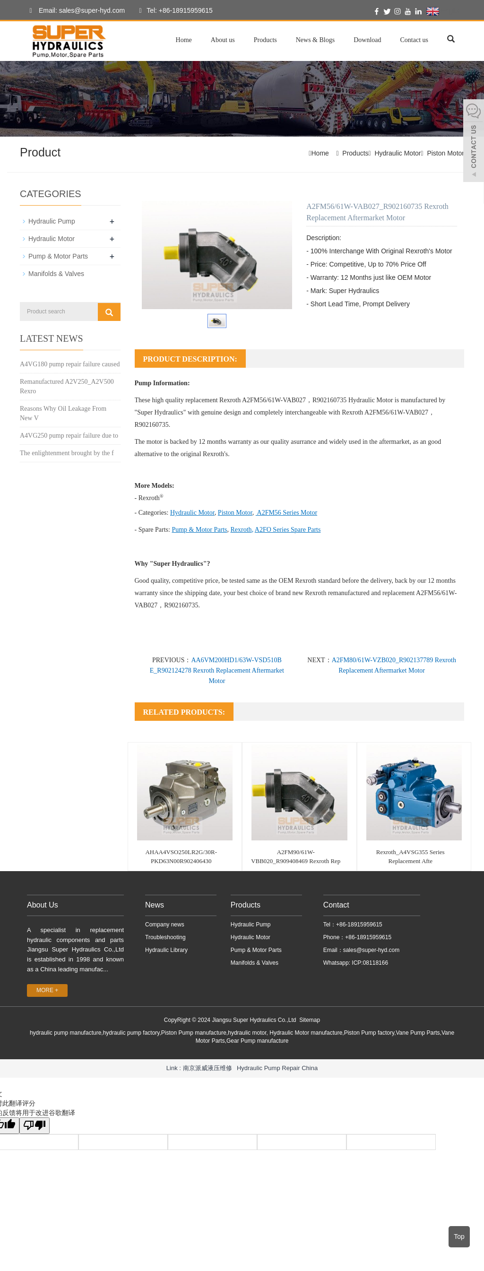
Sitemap (309, 1020)
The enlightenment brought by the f (67, 453)
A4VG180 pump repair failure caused (70, 364)
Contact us (414, 39)
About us (223, 39)
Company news (164, 924)
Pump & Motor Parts (58, 256)
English (444, 11)
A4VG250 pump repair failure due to (69, 435)
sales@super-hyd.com (371, 950)
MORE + (47, 990)
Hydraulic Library (166, 950)
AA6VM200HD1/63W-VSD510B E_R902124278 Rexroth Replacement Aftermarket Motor (217, 670)
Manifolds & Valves (56, 273)
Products (265, 39)
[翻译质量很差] (34, 1125)
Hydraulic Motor (397, 153)
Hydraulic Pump (51, 221)
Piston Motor (445, 153)
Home (184, 39)
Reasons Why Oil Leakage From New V (63, 413)
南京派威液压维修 (207, 1068)
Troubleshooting (165, 937)
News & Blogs (315, 39)
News (154, 905)
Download (367, 39)
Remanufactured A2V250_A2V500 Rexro (67, 386)
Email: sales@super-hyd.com (75, 11)
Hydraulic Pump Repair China (277, 1068)
